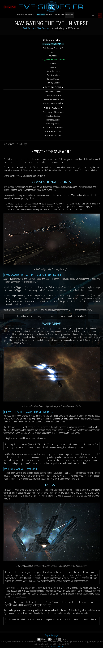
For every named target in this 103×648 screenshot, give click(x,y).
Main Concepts (44, 28)
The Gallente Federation (53, 99)
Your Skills (53, 55)
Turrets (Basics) (53, 119)
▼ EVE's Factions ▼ (53, 87)
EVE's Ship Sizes (53, 71)
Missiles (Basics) (53, 116)
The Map (53, 63)
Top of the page (51, 635)
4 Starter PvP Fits (53, 135)
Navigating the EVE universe (53, 59)
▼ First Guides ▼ (53, 107)
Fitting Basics (53, 79)
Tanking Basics (53, 82)
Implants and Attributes (53, 127)
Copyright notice (56, 646)
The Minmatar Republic (53, 103)
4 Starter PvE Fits (53, 131)
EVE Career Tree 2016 (53, 48)
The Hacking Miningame (53, 112)
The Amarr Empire (53, 91)
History (53, 52)
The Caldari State (53, 95)
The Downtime (53, 75)
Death (53, 67)
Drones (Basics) (53, 123)
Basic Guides (28, 28)
